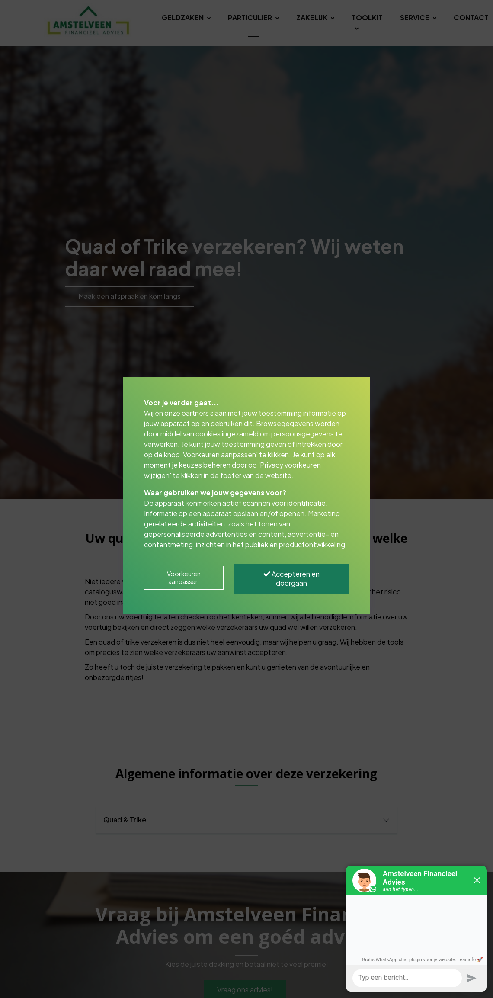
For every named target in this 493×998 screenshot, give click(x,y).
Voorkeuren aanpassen (184, 577)
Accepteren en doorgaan (291, 578)
